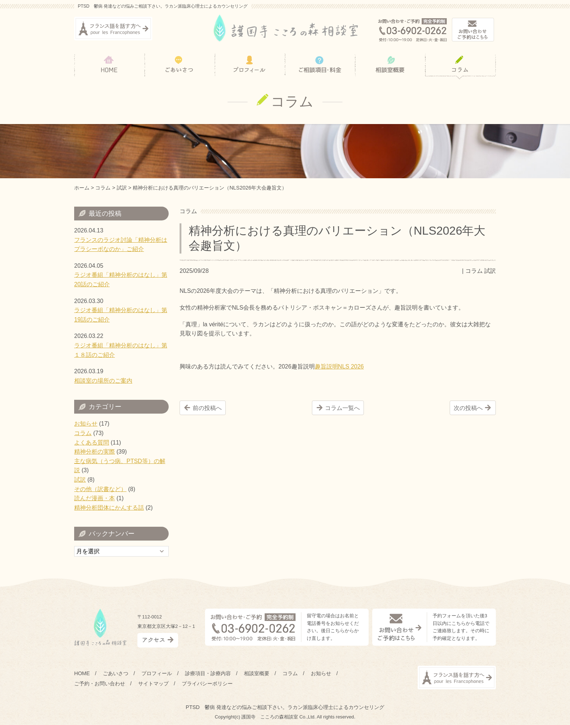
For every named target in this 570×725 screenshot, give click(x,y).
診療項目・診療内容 (208, 673)
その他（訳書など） (100, 489)
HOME (82, 673)
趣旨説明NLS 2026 (339, 366)
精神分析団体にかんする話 (109, 508)
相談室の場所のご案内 (103, 381)
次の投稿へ (468, 408)
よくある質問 (91, 442)
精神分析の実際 (94, 452)
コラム (474, 271)
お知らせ (85, 424)
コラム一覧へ (342, 408)
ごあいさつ (115, 673)
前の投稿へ (207, 408)
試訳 (490, 271)
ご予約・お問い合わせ (99, 683)
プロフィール (156, 673)
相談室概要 (256, 673)
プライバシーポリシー (207, 683)
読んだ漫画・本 (94, 498)
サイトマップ (153, 683)
